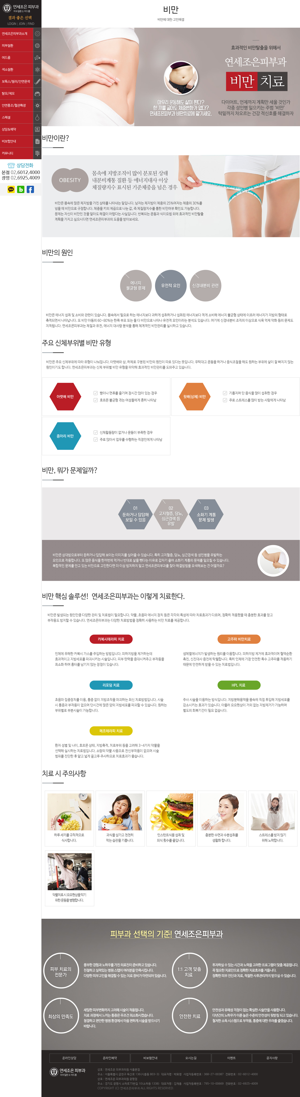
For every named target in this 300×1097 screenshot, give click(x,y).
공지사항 (272, 1058)
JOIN (22, 24)
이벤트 (231, 1058)
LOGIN (12, 24)
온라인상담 (69, 1058)
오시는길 (191, 1058)
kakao (11, 189)
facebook (30, 189)
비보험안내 (150, 1058)
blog (20, 189)
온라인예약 (110, 1058)
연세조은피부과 (20, 12)
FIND (31, 24)
